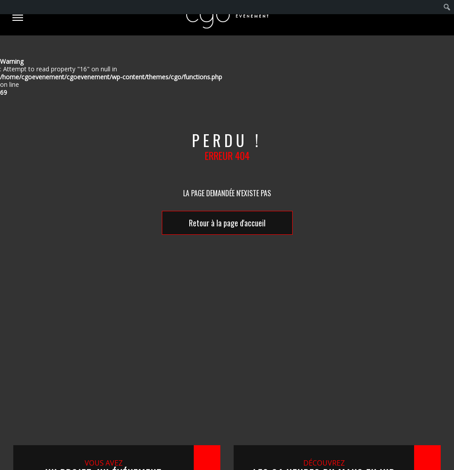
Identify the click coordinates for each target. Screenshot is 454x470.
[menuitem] (447, 7)
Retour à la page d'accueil (227, 223)
